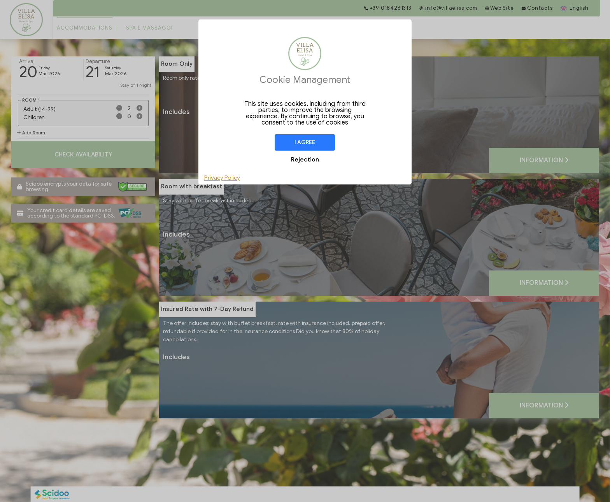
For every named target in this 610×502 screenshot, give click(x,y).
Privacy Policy (222, 177)
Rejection (305, 159)
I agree (304, 142)
